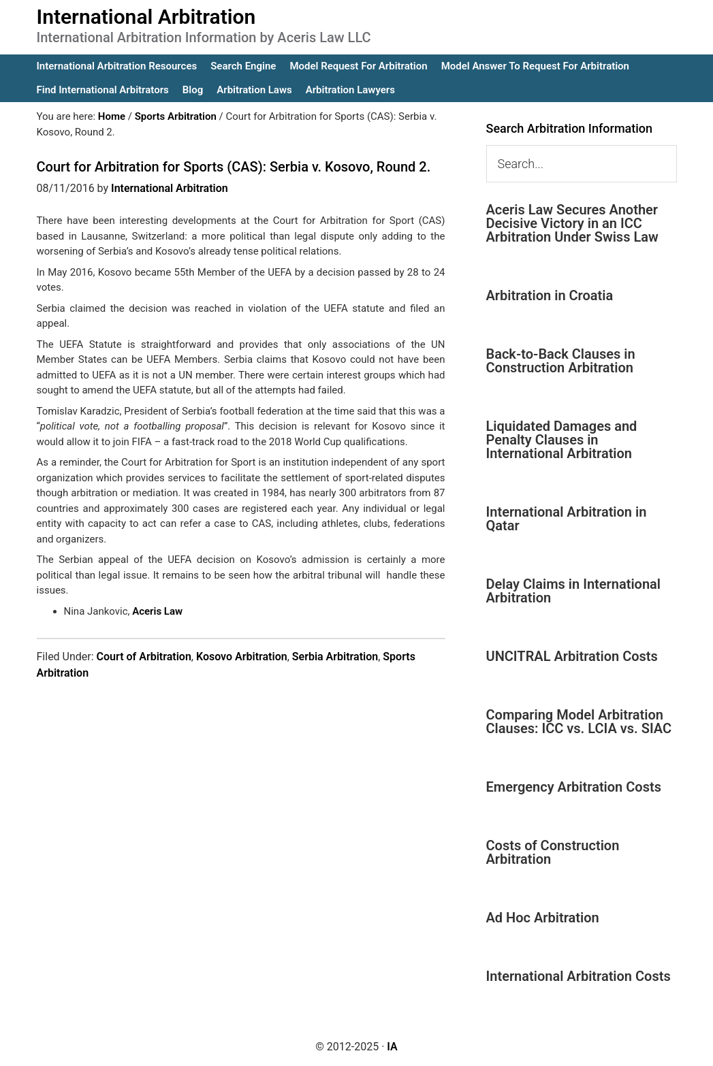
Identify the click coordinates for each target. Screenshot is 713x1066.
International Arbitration (146, 17)
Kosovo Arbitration (241, 656)
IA (392, 1046)
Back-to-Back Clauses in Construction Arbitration (560, 361)
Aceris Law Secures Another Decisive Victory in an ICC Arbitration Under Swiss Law (572, 223)
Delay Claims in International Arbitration (573, 591)
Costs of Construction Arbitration (553, 852)
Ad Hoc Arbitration (542, 917)
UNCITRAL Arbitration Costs (572, 656)
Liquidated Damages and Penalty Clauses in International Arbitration (561, 440)
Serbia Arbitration (335, 656)
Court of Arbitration (144, 656)
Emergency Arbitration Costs (573, 787)
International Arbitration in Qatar (566, 519)
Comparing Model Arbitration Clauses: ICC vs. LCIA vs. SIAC (579, 722)
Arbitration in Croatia (550, 295)
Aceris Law (157, 611)
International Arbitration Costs (578, 976)
